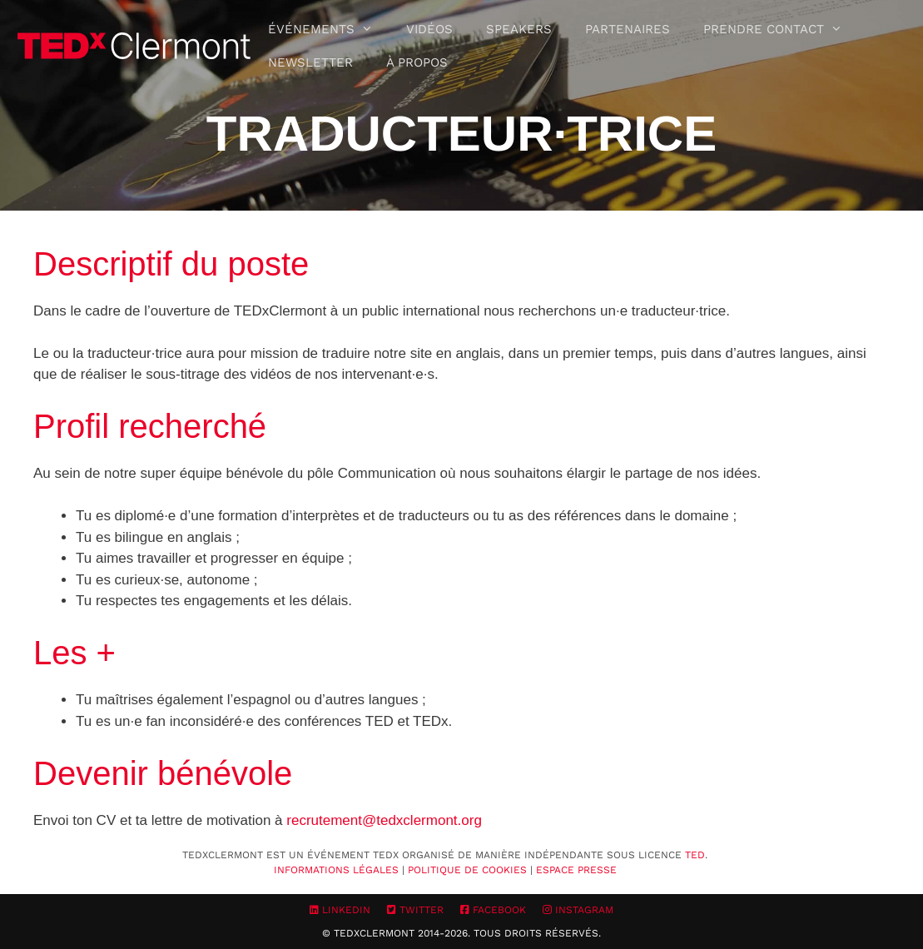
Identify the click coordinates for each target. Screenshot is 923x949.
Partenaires (627, 29)
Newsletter (310, 62)
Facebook (493, 910)
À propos (417, 62)
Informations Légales (336, 870)
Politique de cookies (467, 870)
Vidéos (429, 29)
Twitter (415, 910)
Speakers (519, 29)
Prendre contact (781, 29)
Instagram (578, 910)
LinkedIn (340, 910)
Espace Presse (576, 870)
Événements (329, 29)
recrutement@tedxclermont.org (384, 820)
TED (695, 855)
